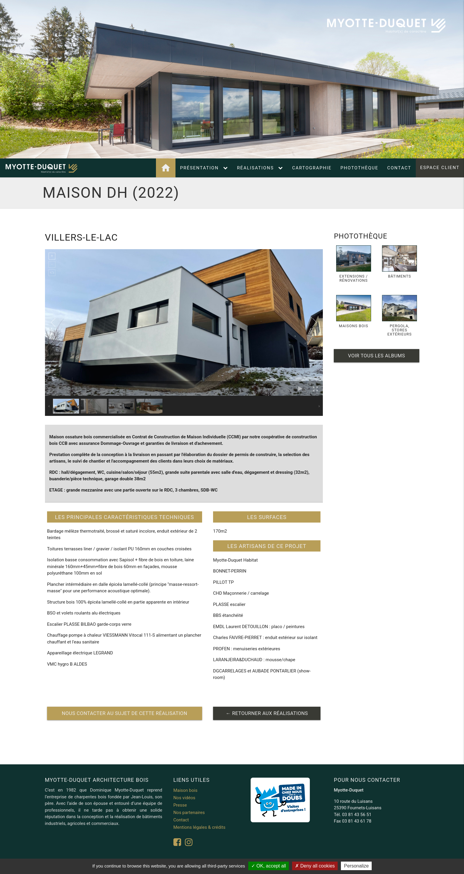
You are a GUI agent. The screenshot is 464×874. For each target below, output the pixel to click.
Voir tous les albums (376, 356)
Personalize (356, 865)
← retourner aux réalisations (267, 713)
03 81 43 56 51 (356, 814)
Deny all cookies (315, 865)
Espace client (440, 168)
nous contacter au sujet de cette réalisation (124, 713)
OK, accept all (268, 865)
